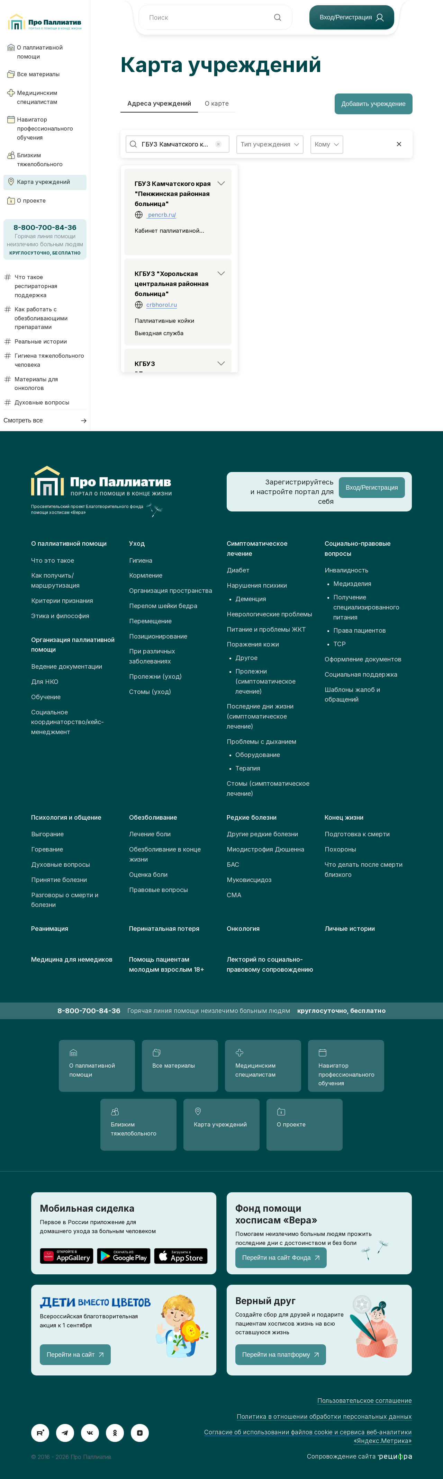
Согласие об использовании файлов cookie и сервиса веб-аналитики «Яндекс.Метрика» (308, 1436)
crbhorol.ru (161, 304)
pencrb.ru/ (161, 214)
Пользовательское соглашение (364, 1400)
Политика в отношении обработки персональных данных (324, 1416)
